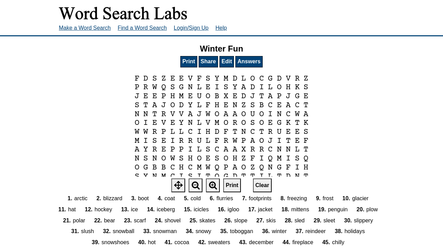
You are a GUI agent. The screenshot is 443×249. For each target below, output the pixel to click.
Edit (227, 61)
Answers (249, 61)
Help (221, 28)
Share (208, 61)
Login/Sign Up (191, 28)
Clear (262, 185)
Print (188, 61)
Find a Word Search (142, 28)
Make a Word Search (85, 28)
